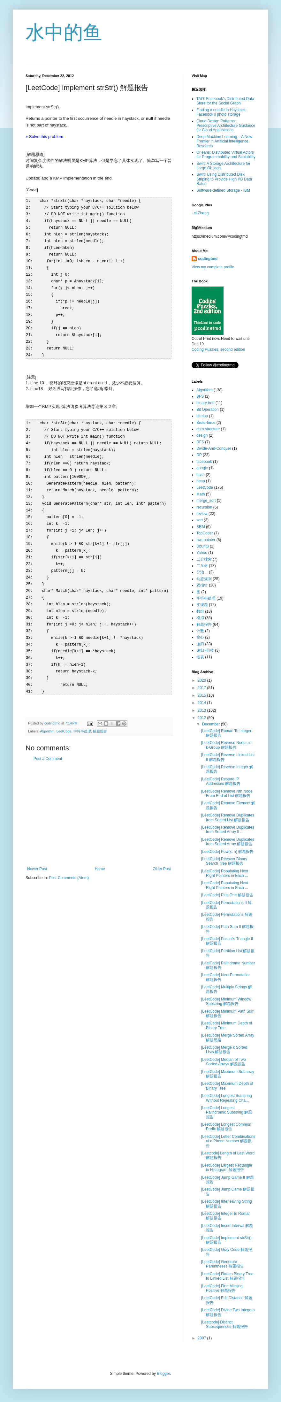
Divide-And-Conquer (213, 448)
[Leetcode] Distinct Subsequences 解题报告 (224, 1324)
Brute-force (205, 422)
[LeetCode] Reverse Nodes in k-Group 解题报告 (226, 744)
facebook (204, 461)
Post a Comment (48, 738)
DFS (200, 442)
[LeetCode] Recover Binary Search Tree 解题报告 (224, 861)
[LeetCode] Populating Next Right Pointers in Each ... (224, 873)
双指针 (202, 585)
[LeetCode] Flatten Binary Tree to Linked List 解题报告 (227, 1276)
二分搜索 (204, 559)
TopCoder (204, 533)
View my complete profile (213, 267)
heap (200, 481)
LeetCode (64, 710)
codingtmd (207, 259)
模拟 (200, 618)
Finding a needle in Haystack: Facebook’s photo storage (221, 112)
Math (200, 494)
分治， (202, 572)
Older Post (162, 848)
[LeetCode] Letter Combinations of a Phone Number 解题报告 (228, 1141)
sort (199, 520)
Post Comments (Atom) (69, 857)
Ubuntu (202, 546)
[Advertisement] (99, 793)
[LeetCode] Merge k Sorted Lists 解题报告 (224, 1049)
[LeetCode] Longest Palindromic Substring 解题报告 (226, 1112)
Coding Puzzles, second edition (218, 349)
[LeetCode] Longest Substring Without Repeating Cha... (226, 1097)
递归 (200, 644)
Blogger (163, 1373)
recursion (204, 507)
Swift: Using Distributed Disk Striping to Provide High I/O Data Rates (224, 179)
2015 (202, 695)
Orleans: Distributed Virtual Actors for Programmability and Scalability (225, 154)
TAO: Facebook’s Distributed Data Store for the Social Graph (225, 100)
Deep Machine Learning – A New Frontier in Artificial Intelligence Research (224, 141)
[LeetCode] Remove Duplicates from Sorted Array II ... (227, 829)
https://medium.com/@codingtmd (220, 236)
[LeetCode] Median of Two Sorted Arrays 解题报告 (223, 1061)
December (211, 724)
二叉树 (202, 565)
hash (200, 474)
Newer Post (37, 848)
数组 (200, 611)
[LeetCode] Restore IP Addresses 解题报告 (220, 781)
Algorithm (47, 710)
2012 (202, 718)
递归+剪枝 (205, 650)
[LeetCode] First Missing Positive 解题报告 (221, 1288)
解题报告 (100, 710)
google (202, 468)
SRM (200, 527)
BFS (200, 396)
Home (100, 848)
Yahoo (201, 552)
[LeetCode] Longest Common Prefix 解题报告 (226, 1126)
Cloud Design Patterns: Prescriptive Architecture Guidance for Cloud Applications (225, 126)
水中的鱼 (64, 32)
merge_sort (206, 500)
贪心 (200, 637)
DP (199, 455)
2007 (202, 1338)
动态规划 (204, 579)
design (202, 435)
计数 (200, 631)
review (202, 513)
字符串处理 (82, 710)
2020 (202, 680)
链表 (200, 657)
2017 (202, 688)
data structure (208, 429)
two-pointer (205, 540)
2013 (202, 710)
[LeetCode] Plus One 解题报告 (227, 895)
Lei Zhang (200, 213)
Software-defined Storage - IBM (223, 190)
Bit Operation (207, 409)
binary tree (205, 403)
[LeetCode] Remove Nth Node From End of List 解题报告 (227, 793)
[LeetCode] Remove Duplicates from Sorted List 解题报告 (227, 817)
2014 (202, 703)
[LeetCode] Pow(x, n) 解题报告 (227, 851)
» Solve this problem (44, 136)
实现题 (202, 604)
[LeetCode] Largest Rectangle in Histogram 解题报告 (226, 1167)
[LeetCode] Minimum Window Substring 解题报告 (226, 1001)
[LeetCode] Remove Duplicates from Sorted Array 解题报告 (227, 841)
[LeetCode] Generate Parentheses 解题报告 (222, 1264)
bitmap (202, 416)
